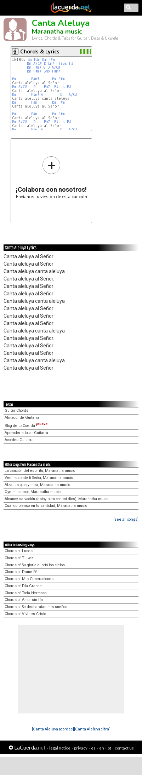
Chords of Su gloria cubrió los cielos (35, 565)
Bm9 (47, 71)
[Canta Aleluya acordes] (53, 729)
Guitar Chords (16, 410)
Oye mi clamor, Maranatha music (33, 492)
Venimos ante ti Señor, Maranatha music (39, 477)
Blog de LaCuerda (27, 425)
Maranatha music (57, 31)
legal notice (59, 748)
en (101, 748)
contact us (124, 748)
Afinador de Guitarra (22, 417)
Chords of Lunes (19, 551)
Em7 (51, 63)
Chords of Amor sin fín (24, 599)
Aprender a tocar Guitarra (26, 432)
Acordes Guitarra (19, 440)
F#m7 (37, 67)
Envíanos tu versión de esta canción (51, 177)
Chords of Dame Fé (21, 571)
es (93, 748)
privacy (80, 748)
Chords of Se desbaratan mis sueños (36, 607)
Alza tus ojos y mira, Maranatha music (37, 484)
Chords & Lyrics (39, 51)
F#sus (61, 63)
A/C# (37, 63)
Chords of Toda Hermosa (26, 593)
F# (71, 63)
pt (109, 748)
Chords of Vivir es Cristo (25, 614)
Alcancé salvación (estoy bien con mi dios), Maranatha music (56, 499)
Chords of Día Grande (23, 586)
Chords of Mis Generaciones (29, 579)
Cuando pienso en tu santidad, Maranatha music (46, 505)
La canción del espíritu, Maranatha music (40, 470)
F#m (37, 59)
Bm (30, 59)
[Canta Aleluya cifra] (92, 729)
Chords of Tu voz (19, 558)
